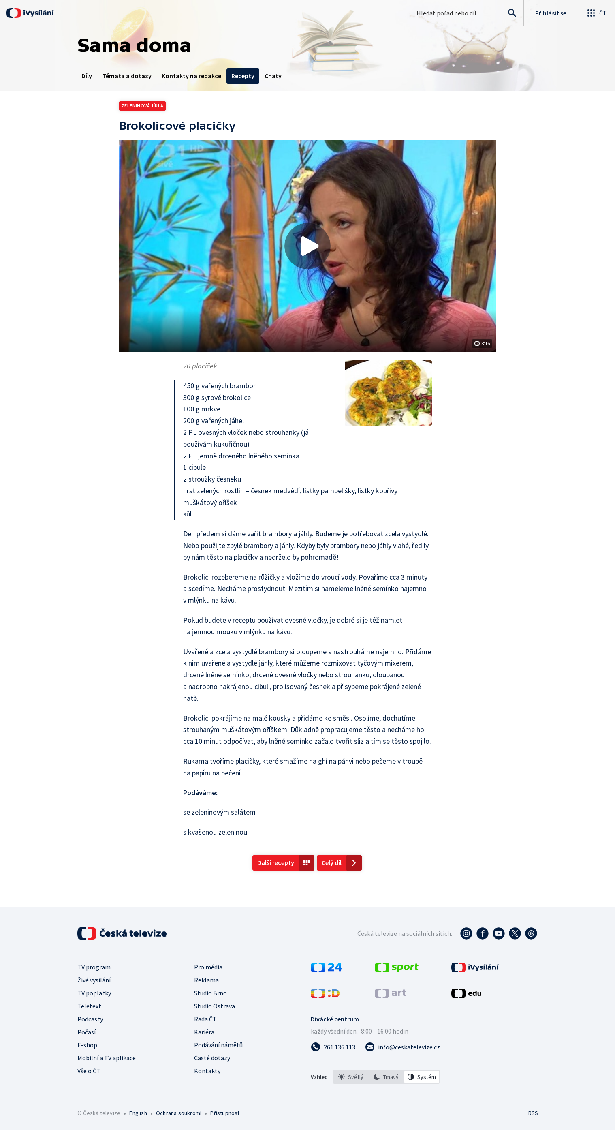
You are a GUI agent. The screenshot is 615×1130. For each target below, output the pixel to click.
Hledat (510, 16)
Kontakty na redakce (191, 76)
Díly (86, 76)
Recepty (242, 76)
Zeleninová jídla (142, 106)
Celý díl (332, 862)
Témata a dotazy (127, 76)
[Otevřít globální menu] (596, 13)
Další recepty (275, 862)
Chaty (273, 76)
